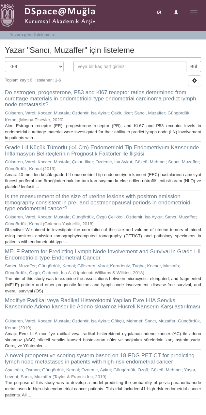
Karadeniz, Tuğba (127, 265)
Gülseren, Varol (20, 113)
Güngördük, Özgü (22, 272)
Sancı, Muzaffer (150, 113)
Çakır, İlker (82, 161)
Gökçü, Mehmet (150, 161)
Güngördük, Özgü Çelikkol (97, 217)
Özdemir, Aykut (96, 369)
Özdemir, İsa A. (57, 272)
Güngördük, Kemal (23, 168)
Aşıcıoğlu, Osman (22, 369)
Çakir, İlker (121, 113)
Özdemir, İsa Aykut (90, 113)
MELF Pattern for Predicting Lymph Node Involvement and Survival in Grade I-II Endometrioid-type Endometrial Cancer (102, 254)
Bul (193, 66)
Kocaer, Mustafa (54, 113)
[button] (159, 12)
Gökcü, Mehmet (166, 369)
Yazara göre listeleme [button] (32, 34)
